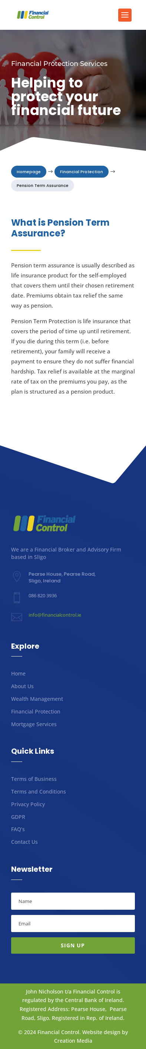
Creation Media (73, 1040)
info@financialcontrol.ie (55, 614)
